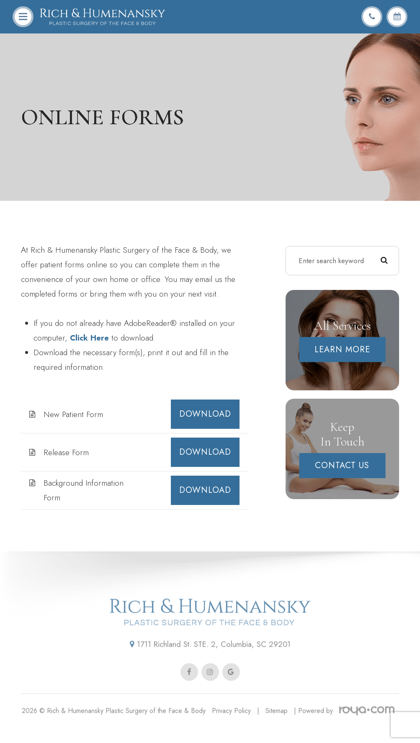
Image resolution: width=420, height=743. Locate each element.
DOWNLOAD (205, 414)
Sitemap (276, 722)
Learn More (342, 349)
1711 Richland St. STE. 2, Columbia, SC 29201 (210, 656)
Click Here (90, 337)
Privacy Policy (231, 722)
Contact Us (342, 465)
